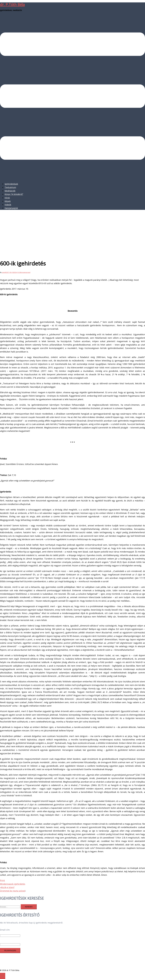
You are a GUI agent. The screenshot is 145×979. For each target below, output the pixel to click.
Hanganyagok (11, 208)
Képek (8, 201)
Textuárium (10, 187)
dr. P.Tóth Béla (12, 4)
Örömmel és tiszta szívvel (12, 890)
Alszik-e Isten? (7, 887)
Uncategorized (25, 272)
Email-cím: (5, 929)
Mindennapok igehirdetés (12, 884)
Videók (8, 204)
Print (2, 880)
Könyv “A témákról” (14, 194)
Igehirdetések (11, 184)
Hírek (7, 197)
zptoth (4, 272)
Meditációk (10, 190)
